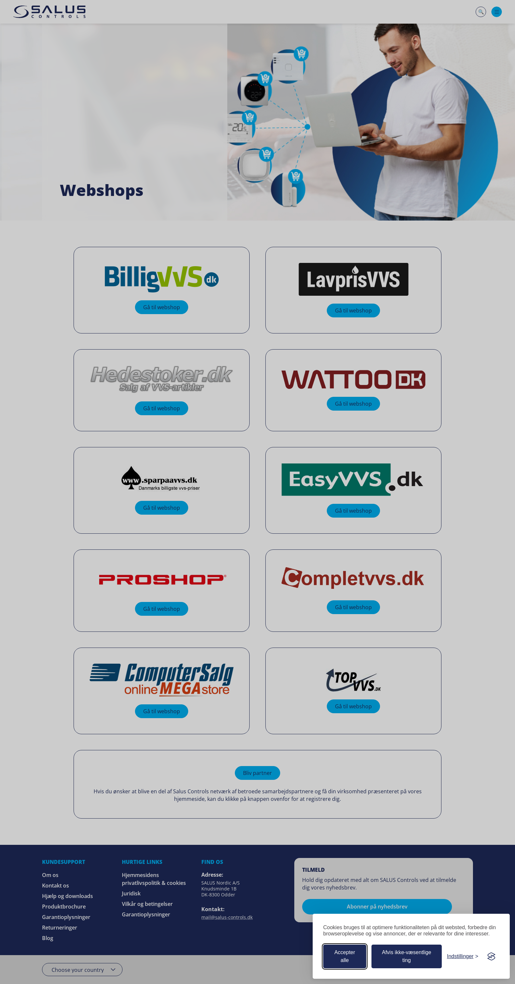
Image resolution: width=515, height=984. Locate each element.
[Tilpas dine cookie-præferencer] (462, 956)
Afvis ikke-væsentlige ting (406, 956)
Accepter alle (344, 956)
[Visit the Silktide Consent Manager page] (491, 956)
